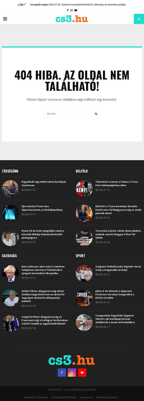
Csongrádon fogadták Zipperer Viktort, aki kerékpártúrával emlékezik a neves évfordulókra (115, 318)
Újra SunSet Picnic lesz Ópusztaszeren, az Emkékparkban (42, 208)
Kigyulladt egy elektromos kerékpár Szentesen (44, 183)
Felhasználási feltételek (63, 397)
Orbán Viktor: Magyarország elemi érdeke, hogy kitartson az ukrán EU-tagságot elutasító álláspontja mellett (43, 296)
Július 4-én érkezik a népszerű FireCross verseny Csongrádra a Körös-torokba (114, 294)
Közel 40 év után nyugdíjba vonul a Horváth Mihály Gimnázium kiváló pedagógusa (43, 234)
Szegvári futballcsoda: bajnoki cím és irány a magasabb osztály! (118, 268)
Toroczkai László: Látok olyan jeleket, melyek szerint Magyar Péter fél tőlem (118, 234)
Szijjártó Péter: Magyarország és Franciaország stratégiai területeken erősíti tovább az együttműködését (45, 320)
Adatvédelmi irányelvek (36, 397)
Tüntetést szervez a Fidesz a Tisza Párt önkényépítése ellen (116, 183)
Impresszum (86, 397)
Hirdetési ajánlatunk (107, 397)
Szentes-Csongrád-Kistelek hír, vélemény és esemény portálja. (94, 4)
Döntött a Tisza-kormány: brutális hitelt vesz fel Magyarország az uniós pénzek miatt (118, 209)
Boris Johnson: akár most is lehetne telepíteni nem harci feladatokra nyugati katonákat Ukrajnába (43, 269)
